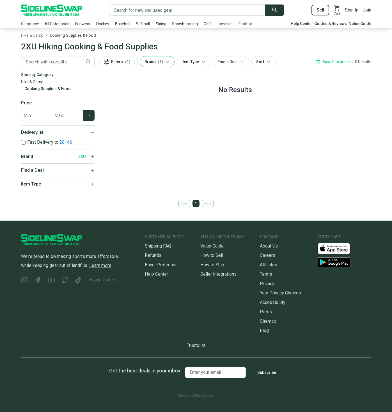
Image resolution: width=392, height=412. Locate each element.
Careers (267, 255)
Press (266, 311)
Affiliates (268, 264)
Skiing (161, 24)
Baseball (122, 24)
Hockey (102, 24)
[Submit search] (274, 10)
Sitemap (268, 321)
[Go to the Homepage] (51, 10)
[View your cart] (337, 10)
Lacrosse (225, 24)
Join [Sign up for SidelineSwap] (367, 10)
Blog (264, 330)
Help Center (301, 23)
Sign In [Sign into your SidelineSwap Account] (351, 10)
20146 (65, 142)
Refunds (153, 255)
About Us (269, 246)
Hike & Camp (32, 35)
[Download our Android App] (344, 262)
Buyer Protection (161, 264)
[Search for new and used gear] (187, 10)
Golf (207, 24)
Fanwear (83, 24)
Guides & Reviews (330, 23)
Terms (266, 274)
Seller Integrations (218, 274)
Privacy (267, 283)
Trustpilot (196, 345)
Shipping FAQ (158, 246)
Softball (143, 24)
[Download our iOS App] (338, 248)
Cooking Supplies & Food (73, 35)
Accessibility (272, 302)
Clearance (30, 24)
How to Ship (212, 264)
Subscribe (266, 372)
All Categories (57, 24)
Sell (320, 10)
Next (207, 203)
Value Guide (360, 23)
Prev (184, 203)
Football (246, 24)
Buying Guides (102, 279)
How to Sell (211, 255)
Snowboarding (185, 24)
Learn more (100, 265)
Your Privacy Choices (280, 293)
